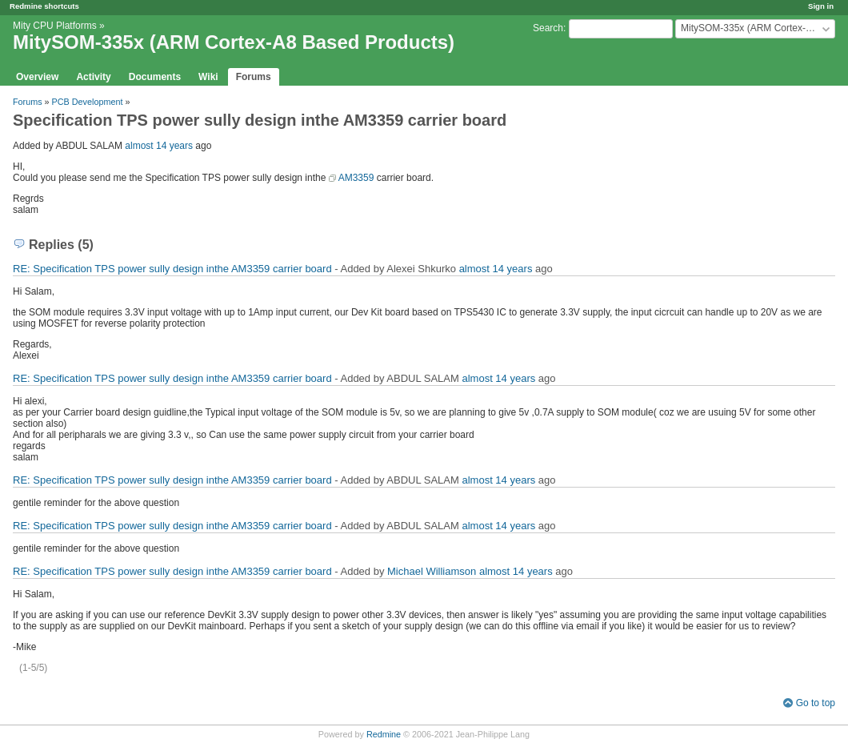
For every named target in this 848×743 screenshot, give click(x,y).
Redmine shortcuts (44, 6)
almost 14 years (159, 145)
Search (548, 28)
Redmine (383, 734)
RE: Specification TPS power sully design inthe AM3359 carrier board (172, 269)
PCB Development (87, 101)
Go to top (815, 703)
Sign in (821, 6)
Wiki (208, 76)
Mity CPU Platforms (55, 25)
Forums (253, 76)
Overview (37, 76)
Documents (155, 76)
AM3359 (356, 177)
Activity (93, 76)
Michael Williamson (431, 571)
